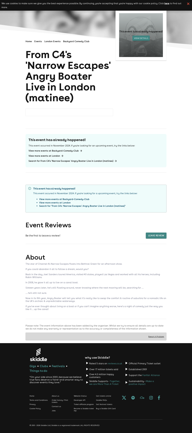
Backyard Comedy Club (76, 41)
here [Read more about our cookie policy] (166, 3)
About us (55, 396)
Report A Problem (156, 336)
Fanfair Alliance (151, 375)
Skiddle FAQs (101, 400)
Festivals (58, 366)
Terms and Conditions (39, 400)
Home (29, 41)
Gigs (33, 366)
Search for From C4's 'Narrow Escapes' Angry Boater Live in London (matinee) (72, 160)
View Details (141, 38)
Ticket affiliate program (84, 404)
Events (38, 41)
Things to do (38, 371)
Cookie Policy (35, 408)
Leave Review (156, 236)
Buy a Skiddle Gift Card (106, 408)
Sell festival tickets (104, 404)
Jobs (54, 411)
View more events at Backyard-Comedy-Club (55, 150)
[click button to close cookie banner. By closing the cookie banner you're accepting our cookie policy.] (188, 4)
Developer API (79, 400)
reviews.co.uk (115, 363)
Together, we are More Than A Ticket (104, 382)
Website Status (80, 396)
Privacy (33, 404)
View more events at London (46, 155)
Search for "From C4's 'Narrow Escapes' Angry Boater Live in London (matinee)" (82, 205)
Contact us (56, 406)
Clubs (44, 366)
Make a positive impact (141, 382)
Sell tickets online (103, 396)
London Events (52, 41)
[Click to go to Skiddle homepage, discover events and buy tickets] (38, 354)
